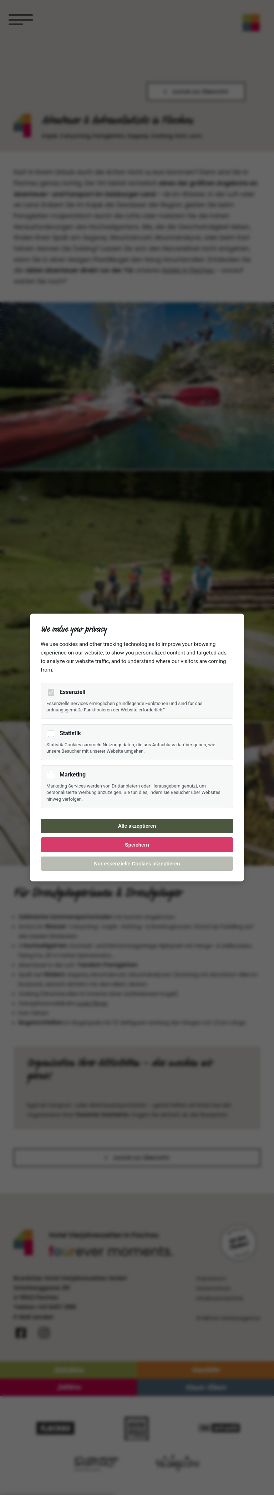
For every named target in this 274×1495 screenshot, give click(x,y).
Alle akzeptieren (137, 826)
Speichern (137, 845)
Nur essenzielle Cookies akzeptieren (137, 863)
